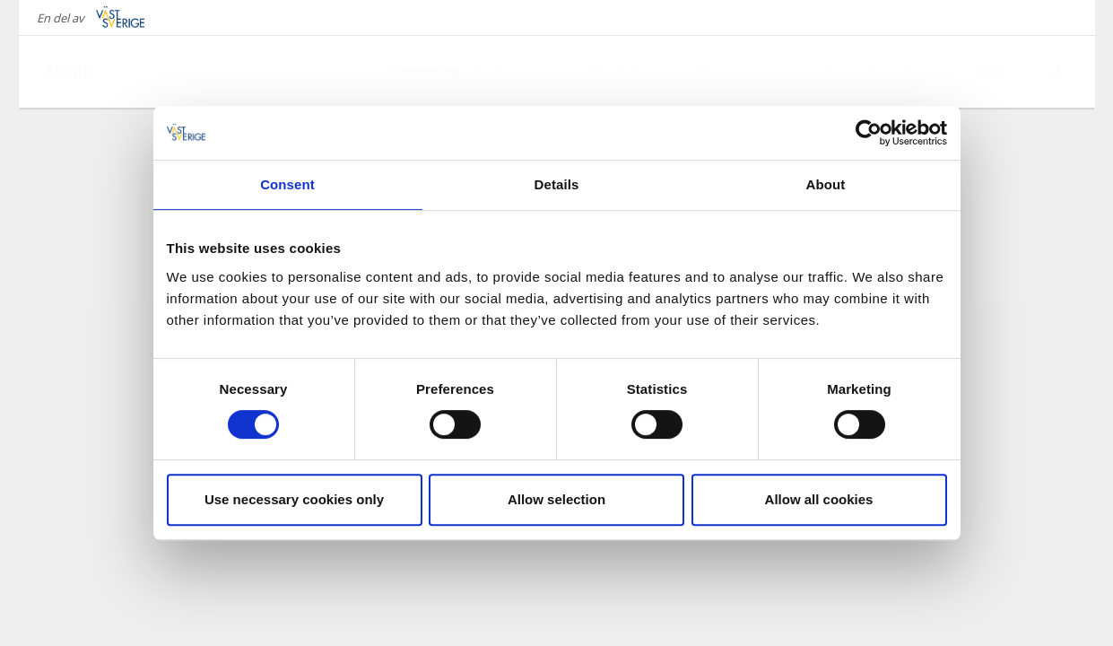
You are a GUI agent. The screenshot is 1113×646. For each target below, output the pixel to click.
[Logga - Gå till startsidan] (108, 72)
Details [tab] (557, 184)
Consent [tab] (287, 184)
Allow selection (556, 499)
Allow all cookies (819, 499)
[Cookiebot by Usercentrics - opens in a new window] (868, 132)
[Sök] (1053, 71)
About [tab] (826, 184)
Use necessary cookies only (294, 499)
